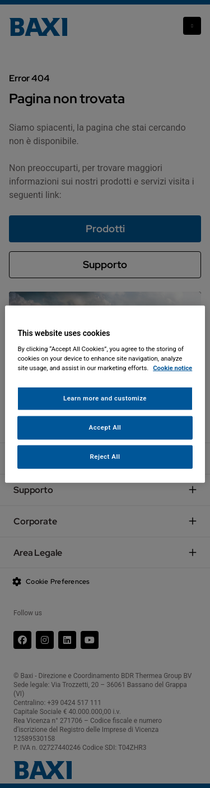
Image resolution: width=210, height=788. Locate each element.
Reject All (105, 456)
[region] (104, 394)
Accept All (105, 427)
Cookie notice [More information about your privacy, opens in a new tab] (172, 368)
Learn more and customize (105, 398)
